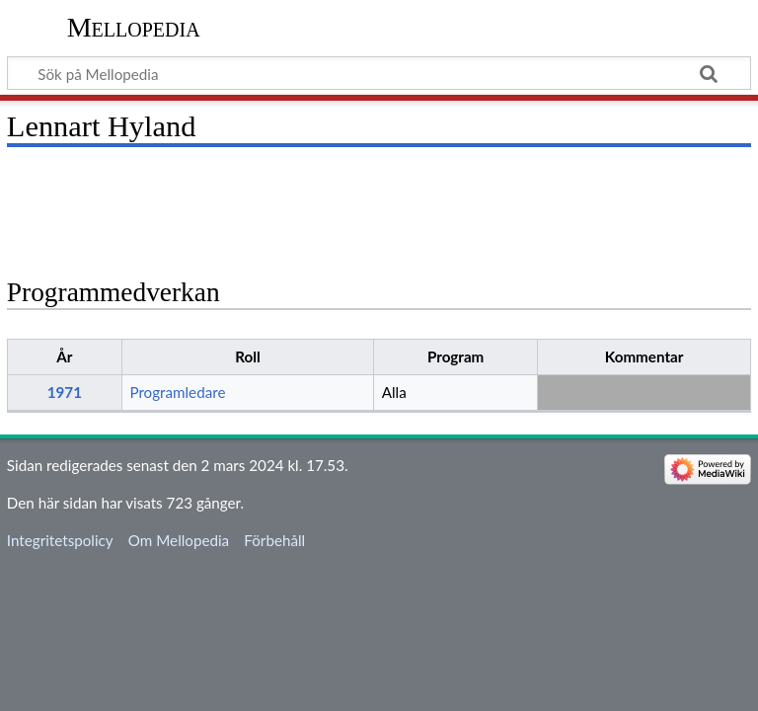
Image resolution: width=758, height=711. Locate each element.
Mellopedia (133, 27)
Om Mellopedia (178, 540)
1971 (64, 392)
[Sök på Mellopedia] (379, 73)
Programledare (177, 392)
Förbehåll (274, 540)
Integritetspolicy (60, 540)
